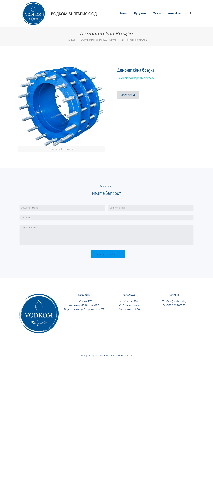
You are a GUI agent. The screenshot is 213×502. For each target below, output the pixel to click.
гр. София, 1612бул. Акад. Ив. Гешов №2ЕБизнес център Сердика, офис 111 (84, 305)
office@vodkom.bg (175, 301)
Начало (70, 39)
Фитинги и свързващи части (98, 39)
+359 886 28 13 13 (175, 305)
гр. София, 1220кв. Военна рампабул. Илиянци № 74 (129, 305)
